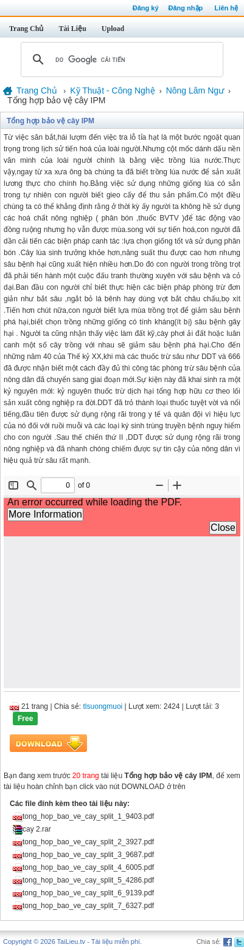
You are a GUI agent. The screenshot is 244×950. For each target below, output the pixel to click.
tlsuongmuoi (103, 706)
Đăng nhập (186, 8)
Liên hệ (226, 8)
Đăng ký (146, 8)
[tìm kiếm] (120, 59)
